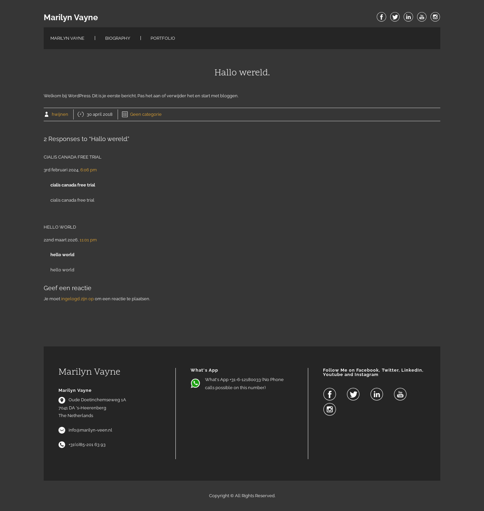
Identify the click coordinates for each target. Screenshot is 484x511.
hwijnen (60, 114)
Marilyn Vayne (71, 17)
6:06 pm (88, 169)
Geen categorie (146, 114)
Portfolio (163, 38)
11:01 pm (88, 239)
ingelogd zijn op (77, 298)
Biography (117, 38)
